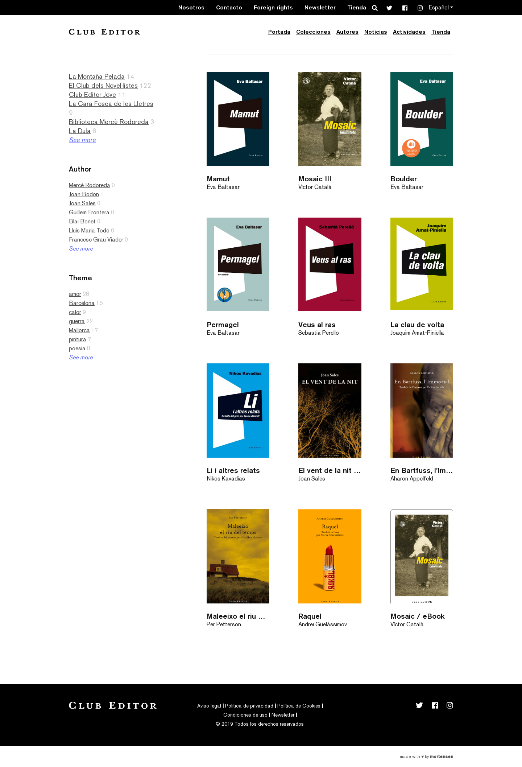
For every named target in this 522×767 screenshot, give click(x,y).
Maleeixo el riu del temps (238, 616)
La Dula (80, 131)
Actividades (409, 31)
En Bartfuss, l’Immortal (421, 470)
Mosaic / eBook (417, 616)
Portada (279, 31)
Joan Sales (82, 203)
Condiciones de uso (245, 715)
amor (75, 293)
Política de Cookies (298, 706)
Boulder (403, 178)
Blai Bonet (82, 221)
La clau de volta (417, 324)
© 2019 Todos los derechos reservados (260, 724)
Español (438, 7)
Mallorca (79, 330)
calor (75, 312)
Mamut (218, 178)
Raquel (310, 616)
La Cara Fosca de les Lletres (111, 103)
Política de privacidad (249, 706)
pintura (77, 339)
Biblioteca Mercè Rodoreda (109, 121)
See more (82, 140)
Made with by (426, 756)
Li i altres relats (233, 470)
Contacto (229, 7)
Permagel (223, 324)
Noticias (375, 31)
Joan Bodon (84, 194)
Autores (347, 31)
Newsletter (320, 7)
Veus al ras (317, 324)
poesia (77, 348)
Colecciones (313, 31)
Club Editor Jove (92, 94)
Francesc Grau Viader (96, 239)
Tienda (356, 7)
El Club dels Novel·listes (103, 85)
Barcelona (82, 303)
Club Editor (104, 32)
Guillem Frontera (89, 212)
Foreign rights (273, 7)
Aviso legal (209, 706)
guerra (77, 321)
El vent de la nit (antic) (329, 470)
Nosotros (191, 7)
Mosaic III (314, 178)
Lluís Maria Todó (89, 230)
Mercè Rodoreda (89, 185)
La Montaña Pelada (97, 76)
